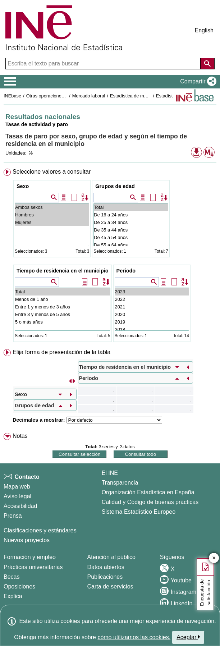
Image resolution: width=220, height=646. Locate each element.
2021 (152, 307)
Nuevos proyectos (27, 540)
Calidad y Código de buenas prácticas (150, 502)
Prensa (13, 516)
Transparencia (120, 483)
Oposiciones (19, 586)
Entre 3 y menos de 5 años (62, 314)
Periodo (126, 271)
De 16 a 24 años (131, 215)
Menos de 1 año (62, 299)
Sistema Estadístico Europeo (138, 512)
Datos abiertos (105, 567)
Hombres (52, 215)
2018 (152, 329)
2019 (152, 322)
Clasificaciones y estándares (40, 530)
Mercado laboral (88, 95)
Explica (13, 596)
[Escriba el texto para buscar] (103, 63)
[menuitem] (110, 256)
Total (131, 207)
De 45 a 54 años (131, 237)
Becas (11, 577)
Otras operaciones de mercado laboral (65, 95)
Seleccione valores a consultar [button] (52, 172)
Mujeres (52, 222)
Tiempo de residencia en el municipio (63, 271)
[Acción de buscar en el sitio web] (207, 63)
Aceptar (188, 637)
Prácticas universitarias (33, 567)
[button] (196, 81)
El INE (110, 473)
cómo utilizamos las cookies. (133, 637)
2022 (152, 299)
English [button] (204, 30)
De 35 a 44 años (131, 230)
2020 (152, 314)
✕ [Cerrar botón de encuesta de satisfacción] (214, 558)
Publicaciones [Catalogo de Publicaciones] (105, 577)
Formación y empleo (30, 557)
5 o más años (62, 322)
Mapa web (17, 487)
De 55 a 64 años (131, 245)
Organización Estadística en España (148, 492)
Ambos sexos (52, 207)
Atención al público (111, 557)
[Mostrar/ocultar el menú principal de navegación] (10, 81)
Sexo (23, 186)
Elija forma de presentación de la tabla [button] (61, 352)
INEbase (12, 95)
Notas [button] (20, 436)
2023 (152, 291)
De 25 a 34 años (131, 222)
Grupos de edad (115, 186)
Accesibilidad (20, 506)
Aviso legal (17, 496)
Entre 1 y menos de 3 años (62, 307)
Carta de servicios (110, 586)
